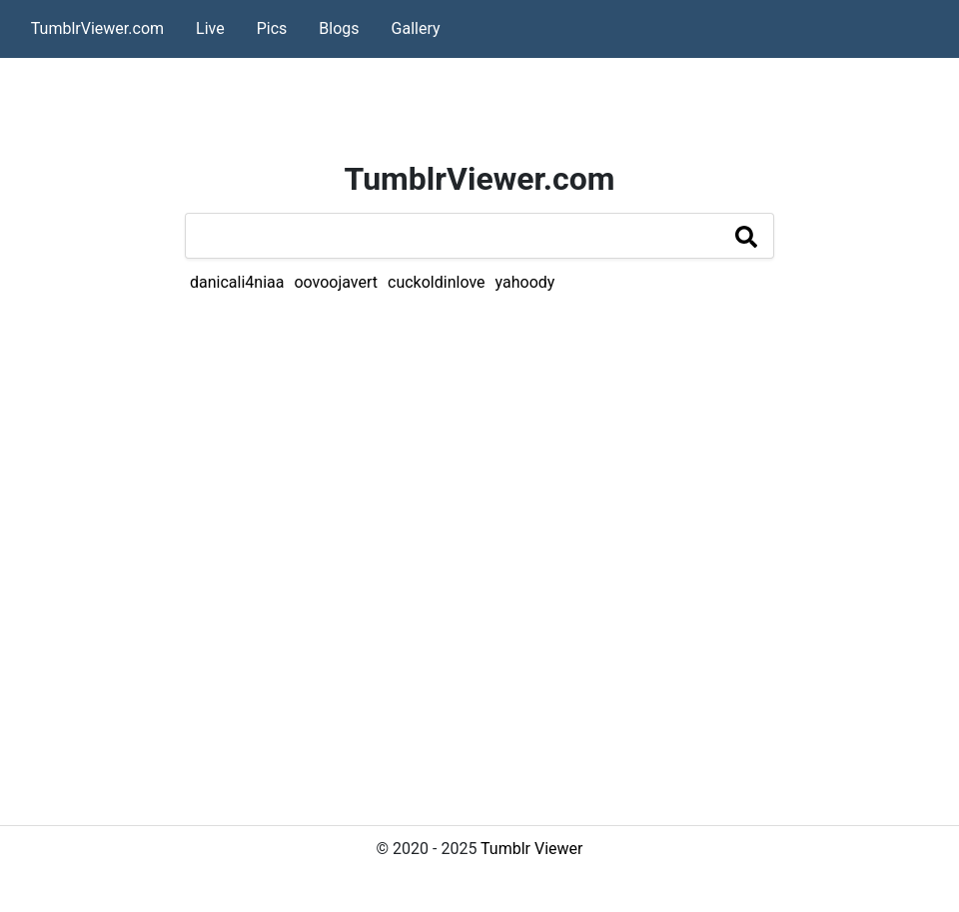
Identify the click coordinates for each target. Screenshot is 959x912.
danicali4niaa (237, 282)
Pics (272, 28)
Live (210, 28)
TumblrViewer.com (97, 28)
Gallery (416, 28)
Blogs (339, 28)
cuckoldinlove (436, 282)
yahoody (525, 282)
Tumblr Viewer (531, 848)
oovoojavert (336, 282)
